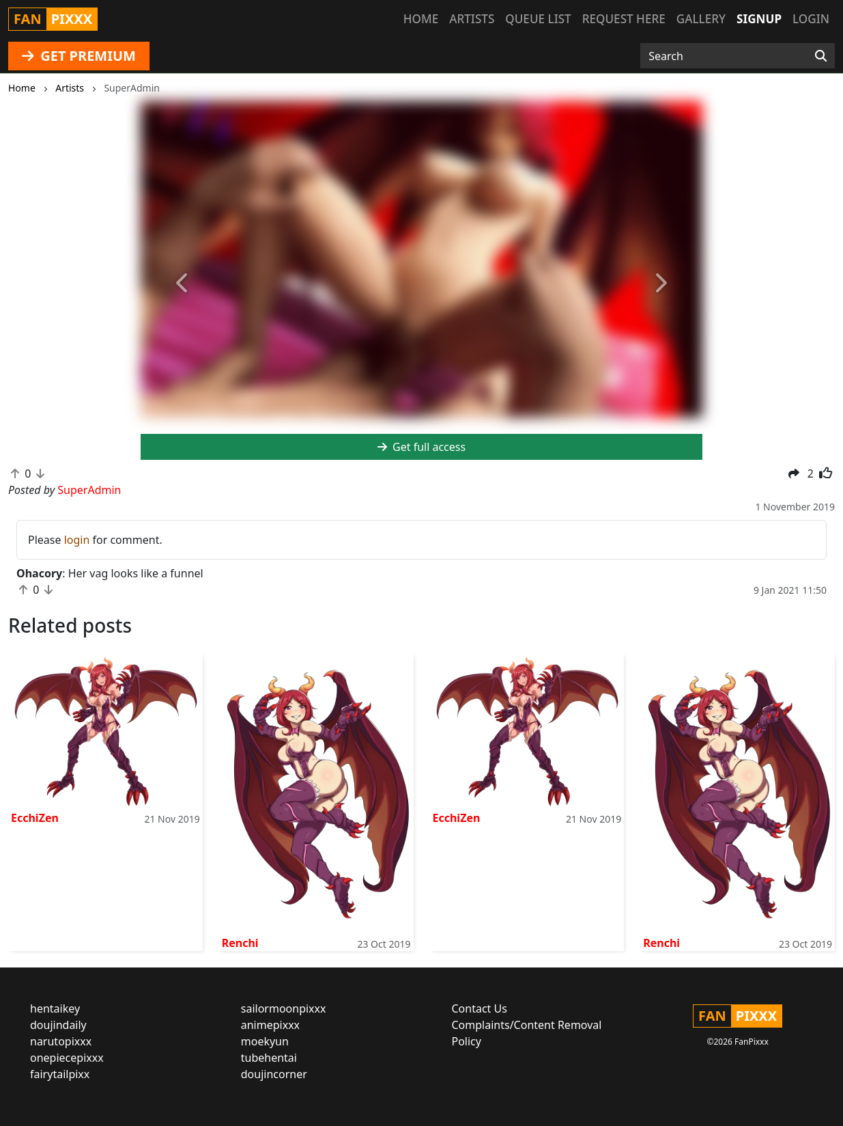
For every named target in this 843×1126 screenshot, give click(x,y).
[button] (183, 283)
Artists (471, 19)
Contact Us (479, 1008)
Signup (759, 19)
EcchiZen (35, 817)
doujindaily (58, 1024)
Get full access (421, 446)
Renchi (240, 942)
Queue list (538, 19)
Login (810, 19)
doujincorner (274, 1074)
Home (420, 19)
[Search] (821, 56)
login (77, 539)
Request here (624, 19)
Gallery (701, 19)
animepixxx (270, 1024)
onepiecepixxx (67, 1057)
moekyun (265, 1041)
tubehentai (269, 1057)
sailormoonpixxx (283, 1008)
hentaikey (55, 1008)
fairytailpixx (59, 1074)
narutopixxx (60, 1041)
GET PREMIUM (79, 55)
